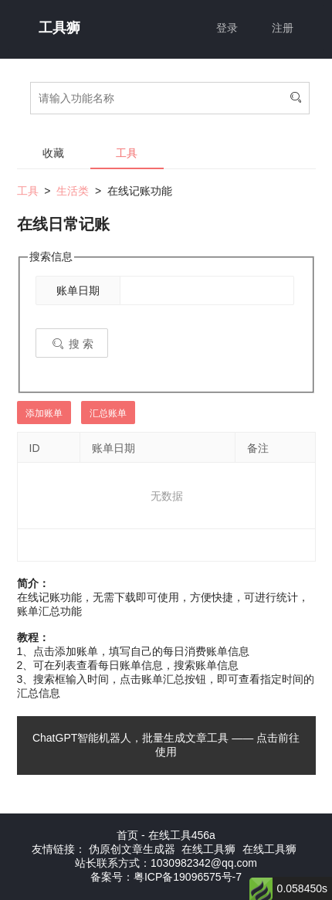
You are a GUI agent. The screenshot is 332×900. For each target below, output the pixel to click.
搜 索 (71, 344)
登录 (227, 28)
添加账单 (44, 413)
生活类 (72, 191)
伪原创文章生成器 (132, 849)
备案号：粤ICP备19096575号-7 (166, 877)
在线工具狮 (208, 849)
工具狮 (59, 28)
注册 (282, 28)
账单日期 (78, 290)
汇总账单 (108, 413)
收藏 (53, 153)
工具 (126, 153)
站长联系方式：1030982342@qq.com (166, 863)
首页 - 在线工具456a (166, 835)
